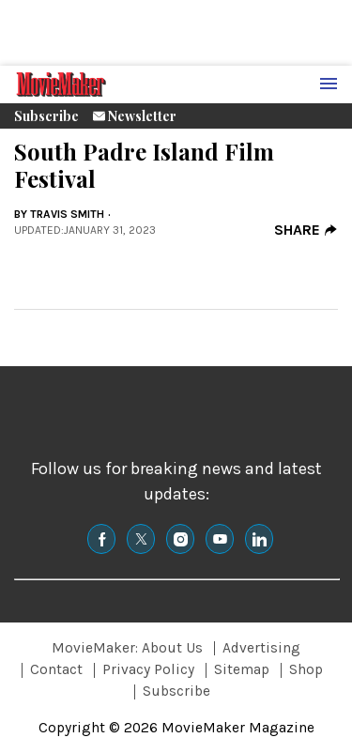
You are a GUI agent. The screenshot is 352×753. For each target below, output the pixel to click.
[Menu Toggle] (328, 84)
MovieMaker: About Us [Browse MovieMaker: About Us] (127, 647)
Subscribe (46, 116)
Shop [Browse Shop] (306, 669)
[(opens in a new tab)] (101, 539)
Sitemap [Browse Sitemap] (241, 669)
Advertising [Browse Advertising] (261, 647)
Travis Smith (67, 214)
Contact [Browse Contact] (56, 669)
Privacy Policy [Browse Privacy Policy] (148, 669)
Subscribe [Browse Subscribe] (176, 691)
